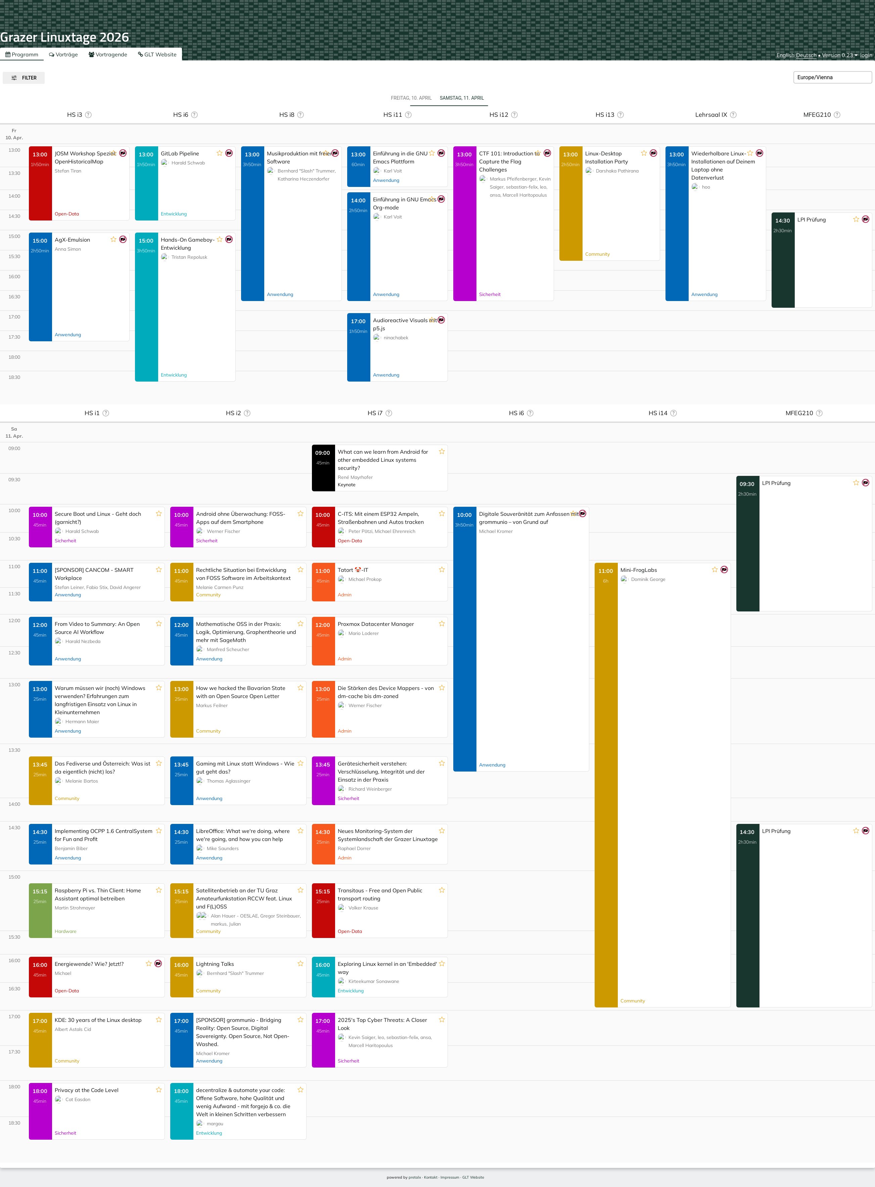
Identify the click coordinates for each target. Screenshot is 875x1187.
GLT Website (157, 54)
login (866, 55)
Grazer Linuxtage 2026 (64, 37)
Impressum (450, 1177)
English (785, 55)
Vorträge (63, 54)
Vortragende (108, 54)
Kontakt (431, 1177)
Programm (21, 54)
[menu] (840, 55)
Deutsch (806, 55)
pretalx (415, 1177)
